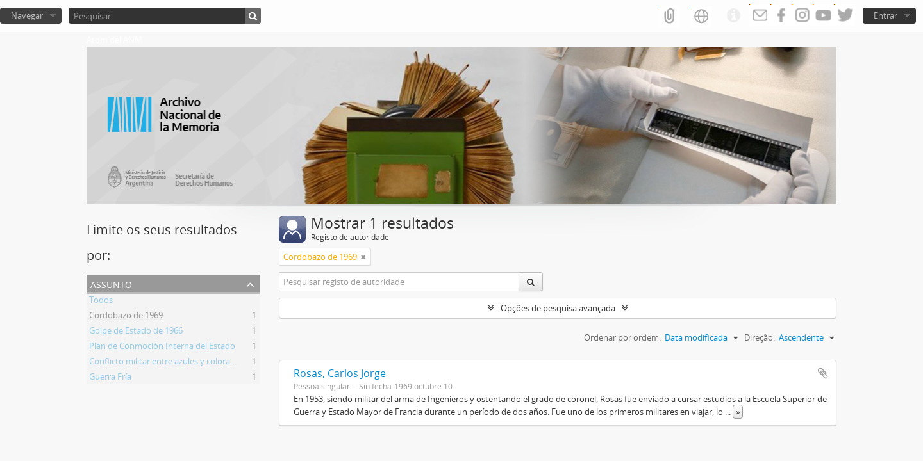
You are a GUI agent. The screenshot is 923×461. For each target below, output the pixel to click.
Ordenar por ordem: (622, 337)
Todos (101, 301)
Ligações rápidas (733, 16)
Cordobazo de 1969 (126, 317)
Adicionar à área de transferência (823, 373)
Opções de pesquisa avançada (558, 308)
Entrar (885, 15)
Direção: (759, 337)
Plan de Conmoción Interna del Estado (162, 347)
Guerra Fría (110, 378)
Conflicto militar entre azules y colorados (166, 363)
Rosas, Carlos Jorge (340, 373)
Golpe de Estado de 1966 (136, 332)
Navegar (27, 15)
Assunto (111, 283)
